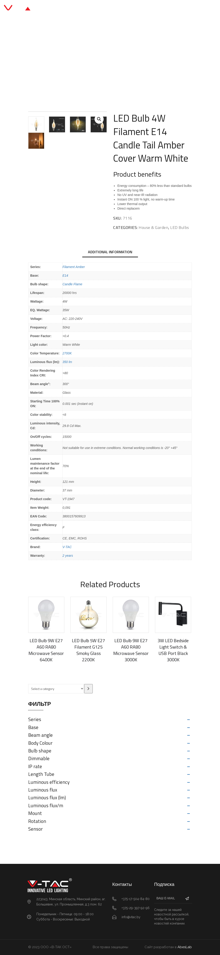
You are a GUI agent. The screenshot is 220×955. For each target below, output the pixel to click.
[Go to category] (88, 688)
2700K (67, 353)
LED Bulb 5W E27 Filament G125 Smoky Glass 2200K (88, 650)
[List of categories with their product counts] (56, 688)
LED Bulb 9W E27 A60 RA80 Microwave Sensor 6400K (46, 650)
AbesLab (185, 947)
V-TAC (67, 547)
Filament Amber (73, 267)
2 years (67, 555)
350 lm (67, 362)
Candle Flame (72, 284)
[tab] (110, 252)
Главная (82, 59)
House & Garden (109, 59)
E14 (65, 275)
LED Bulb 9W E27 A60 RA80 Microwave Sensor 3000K (131, 650)
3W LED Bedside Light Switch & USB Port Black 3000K (173, 650)
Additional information (110, 252)
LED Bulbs (137, 59)
